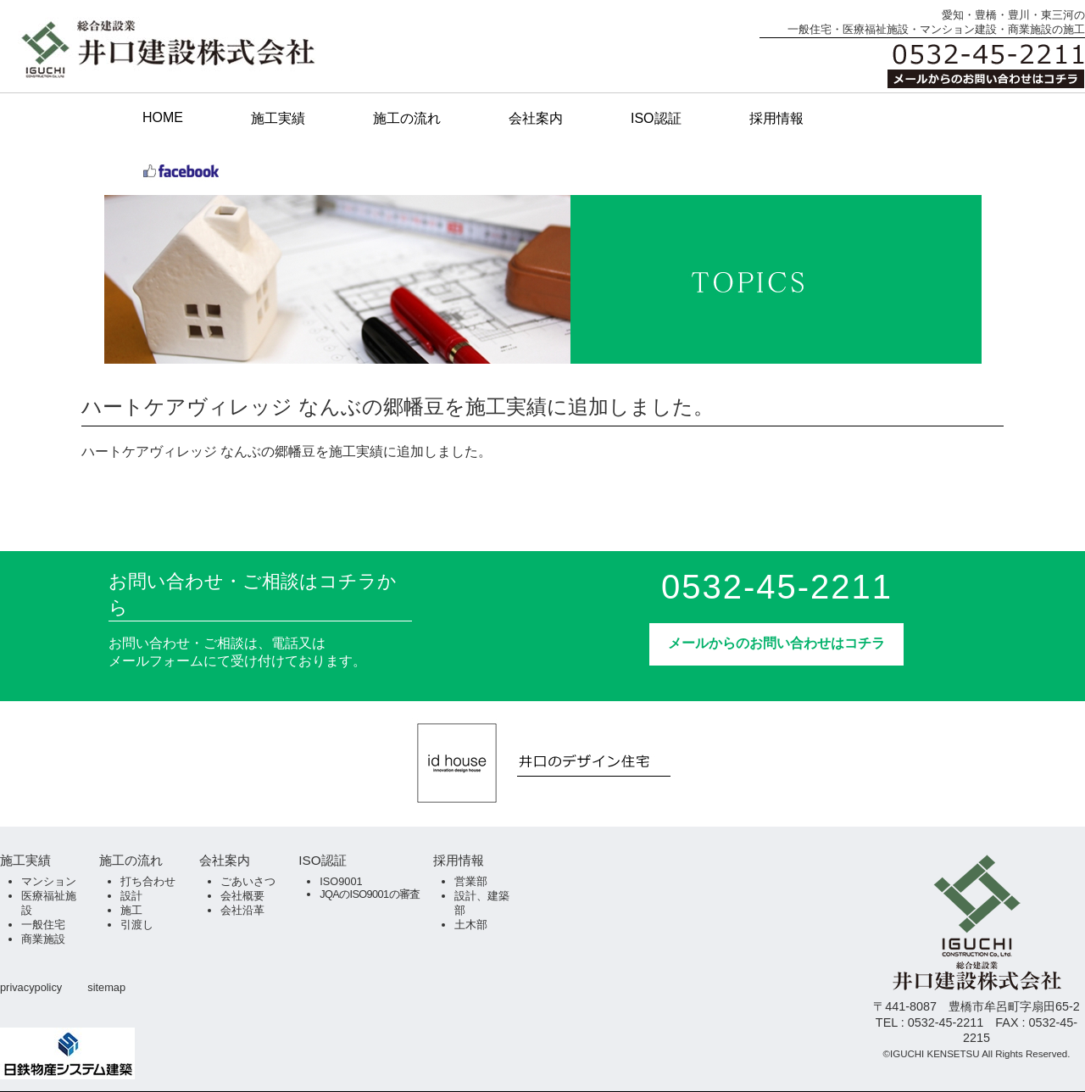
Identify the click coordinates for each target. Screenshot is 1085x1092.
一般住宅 (43, 924)
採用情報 (776, 118)
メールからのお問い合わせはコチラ (776, 643)
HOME (162, 117)
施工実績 (278, 118)
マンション (48, 881)
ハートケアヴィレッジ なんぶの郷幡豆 (198, 451)
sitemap (106, 987)
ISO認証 (656, 118)
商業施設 (43, 939)
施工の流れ (407, 118)
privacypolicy (31, 987)
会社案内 (536, 118)
